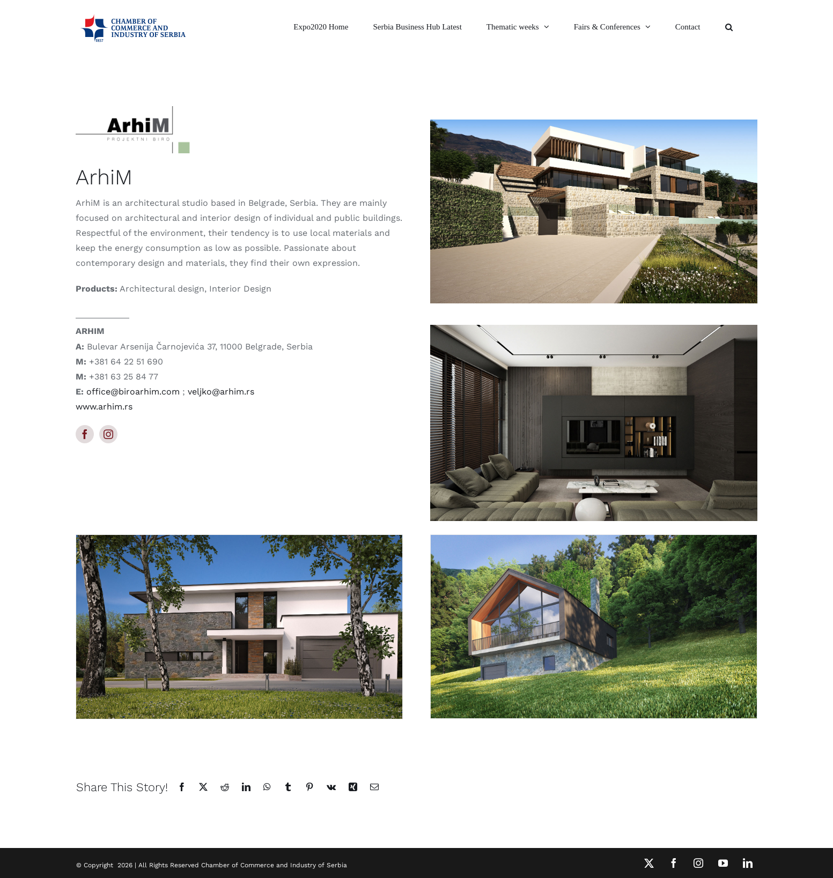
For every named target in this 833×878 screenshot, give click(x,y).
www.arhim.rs (104, 406)
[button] (729, 27)
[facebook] (85, 434)
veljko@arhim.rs (221, 391)
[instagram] (108, 434)
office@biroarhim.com (133, 391)
